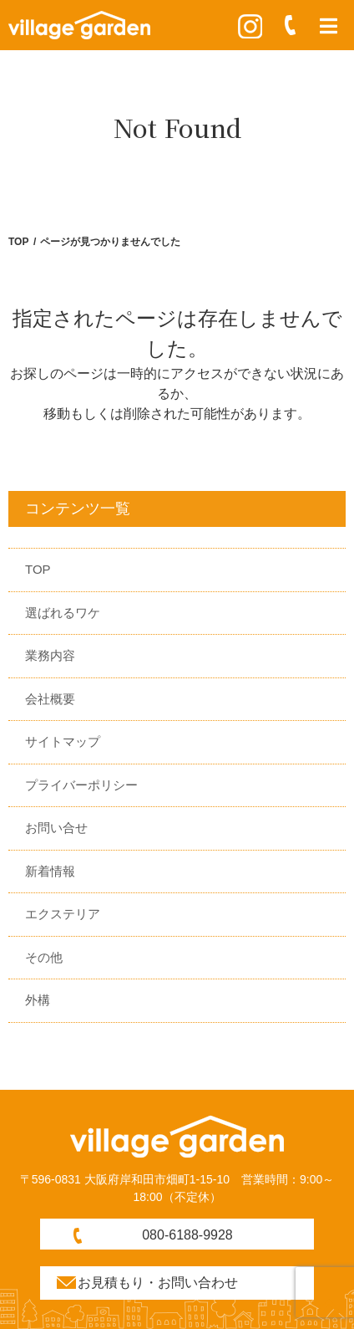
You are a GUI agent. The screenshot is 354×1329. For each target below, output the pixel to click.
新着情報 (50, 871)
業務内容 (50, 655)
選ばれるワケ (62, 613)
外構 (37, 1000)
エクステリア (62, 914)
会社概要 (50, 699)
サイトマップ (62, 741)
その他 (44, 957)
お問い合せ (56, 827)
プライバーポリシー (81, 785)
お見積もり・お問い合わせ (158, 1282)
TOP (18, 242)
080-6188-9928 (187, 1235)
